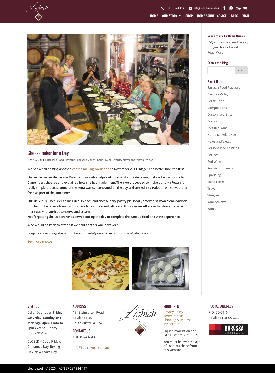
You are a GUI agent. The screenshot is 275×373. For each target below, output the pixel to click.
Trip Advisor (238, 9)
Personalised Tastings (223, 148)
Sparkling (214, 175)
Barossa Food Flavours (61, 160)
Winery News (216, 202)
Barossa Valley (86, 160)
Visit (245, 16)
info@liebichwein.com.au (207, 8)
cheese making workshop (90, 169)
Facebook (224, 9)
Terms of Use (173, 316)
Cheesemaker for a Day (48, 152)
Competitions (217, 108)
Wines (149, 160)
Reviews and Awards (222, 168)
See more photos (40, 241)
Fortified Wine (217, 128)
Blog (234, 16)
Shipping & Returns (177, 320)
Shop (189, 16)
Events (117, 160)
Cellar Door (104, 160)
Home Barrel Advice (212, 16)
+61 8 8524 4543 (176, 8)
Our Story (169, 16)
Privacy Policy (173, 312)
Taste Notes (216, 182)
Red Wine (214, 162)
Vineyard (213, 195)
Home (154, 16)
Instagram (231, 9)
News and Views (133, 160)
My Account (171, 324)
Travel (211, 188)
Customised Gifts (219, 114)
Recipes (212, 155)
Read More (215, 52)
